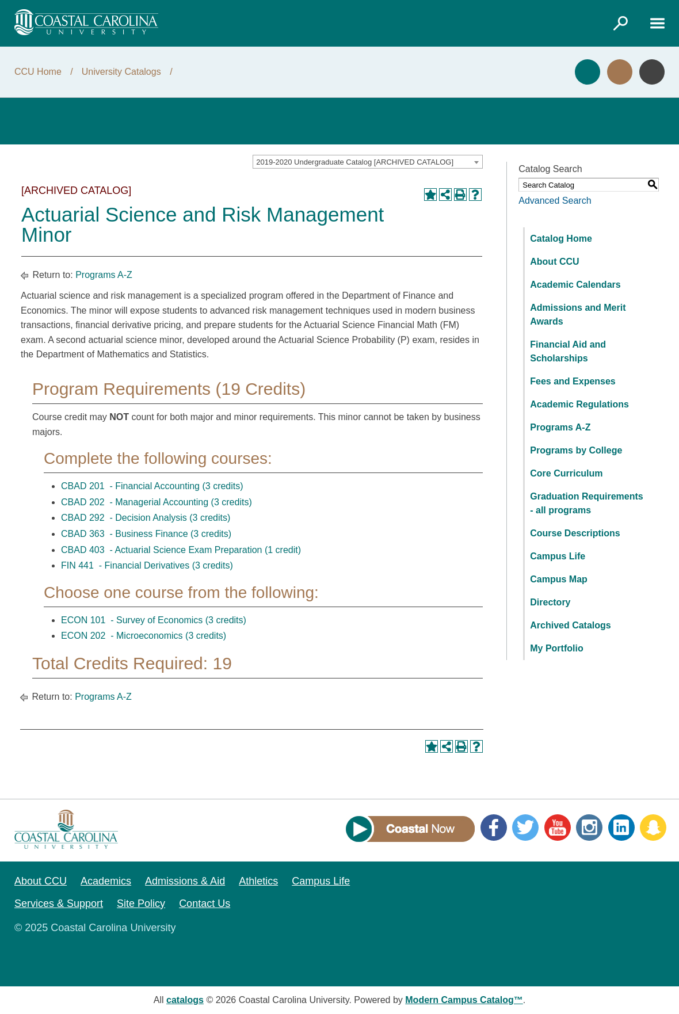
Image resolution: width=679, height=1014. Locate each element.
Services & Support (58, 903)
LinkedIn (621, 827)
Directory (550, 602)
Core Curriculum (566, 473)
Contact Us (204, 903)
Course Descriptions (575, 533)
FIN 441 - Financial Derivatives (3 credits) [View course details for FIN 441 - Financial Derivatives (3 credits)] (147, 565)
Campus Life (557, 556)
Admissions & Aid (185, 881)
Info (652, 72)
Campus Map (559, 579)
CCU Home (38, 72)
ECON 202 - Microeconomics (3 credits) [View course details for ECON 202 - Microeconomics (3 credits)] (143, 636)
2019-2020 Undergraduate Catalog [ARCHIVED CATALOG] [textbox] (354, 162)
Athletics (258, 881)
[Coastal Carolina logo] (86, 22)
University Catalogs (121, 72)
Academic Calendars (575, 284)
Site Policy (141, 903)
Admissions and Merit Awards (577, 314)
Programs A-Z (103, 275)
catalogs (185, 1000)
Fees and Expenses (573, 381)
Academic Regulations (579, 404)
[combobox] (368, 162)
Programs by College (576, 450)
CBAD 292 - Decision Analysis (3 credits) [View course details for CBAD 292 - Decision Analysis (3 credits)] (145, 518)
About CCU (554, 261)
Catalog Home (561, 238)
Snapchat (653, 827)
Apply (587, 72)
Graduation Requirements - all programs (586, 503)
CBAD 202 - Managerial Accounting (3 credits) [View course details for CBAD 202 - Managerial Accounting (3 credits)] (156, 502)
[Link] (620, 23)
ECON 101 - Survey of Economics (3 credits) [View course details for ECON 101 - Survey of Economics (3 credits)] (153, 620)
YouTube (557, 827)
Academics (106, 881)
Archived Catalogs (570, 625)
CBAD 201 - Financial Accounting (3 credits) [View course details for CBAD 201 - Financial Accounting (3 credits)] (152, 486)
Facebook (493, 827)
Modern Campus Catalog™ (463, 1000)
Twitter (525, 827)
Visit (620, 72)
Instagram (589, 827)
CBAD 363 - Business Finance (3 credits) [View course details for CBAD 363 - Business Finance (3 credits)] (146, 534)
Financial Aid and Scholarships (568, 351)
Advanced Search (554, 200)
